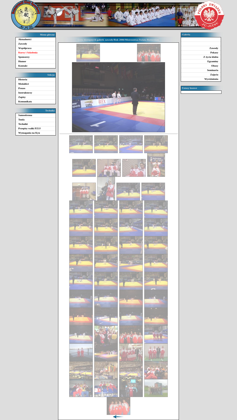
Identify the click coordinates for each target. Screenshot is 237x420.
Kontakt (22, 65)
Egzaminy (212, 61)
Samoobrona (25, 115)
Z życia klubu (210, 56)
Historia (22, 79)
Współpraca (24, 48)
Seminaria (212, 70)
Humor (22, 61)
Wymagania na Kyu (29, 132)
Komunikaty (25, 101)
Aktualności (24, 39)
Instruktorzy (25, 92)
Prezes (21, 88)
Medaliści (23, 83)
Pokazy (214, 52)
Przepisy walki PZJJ (29, 128)
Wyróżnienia (211, 79)
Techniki (23, 124)
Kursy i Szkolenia (27, 52)
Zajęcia (214, 74)
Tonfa (21, 119)
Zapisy (22, 97)
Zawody (22, 43)
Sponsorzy (24, 56)
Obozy (214, 65)
